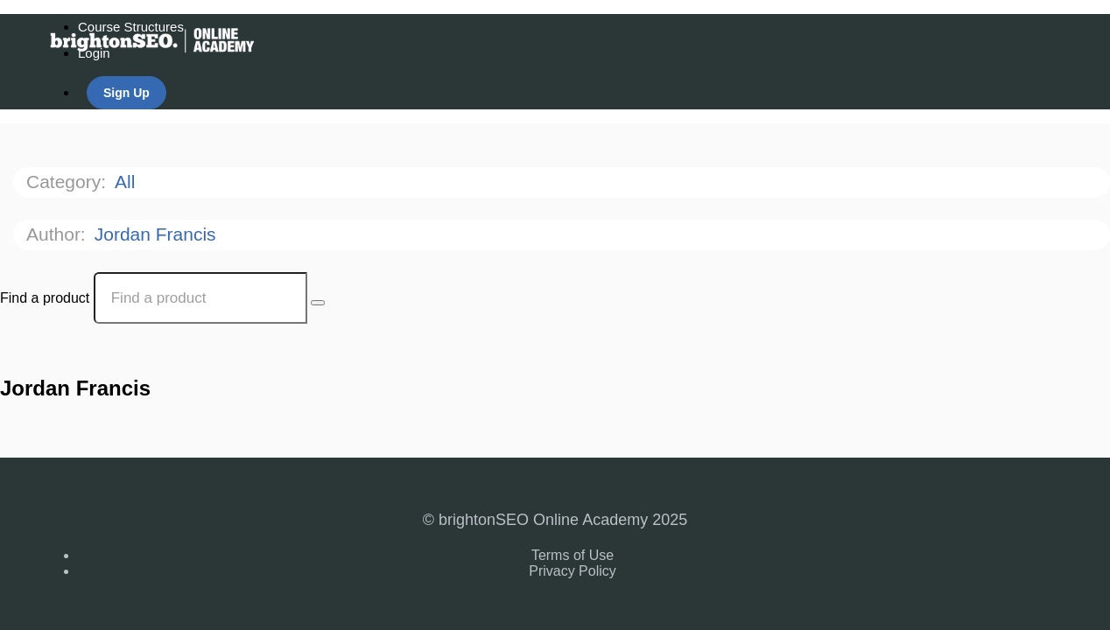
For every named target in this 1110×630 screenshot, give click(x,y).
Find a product (44, 297)
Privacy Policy (572, 571)
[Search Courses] (318, 302)
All (127, 182)
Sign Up (126, 93)
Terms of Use (572, 555)
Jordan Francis (158, 234)
